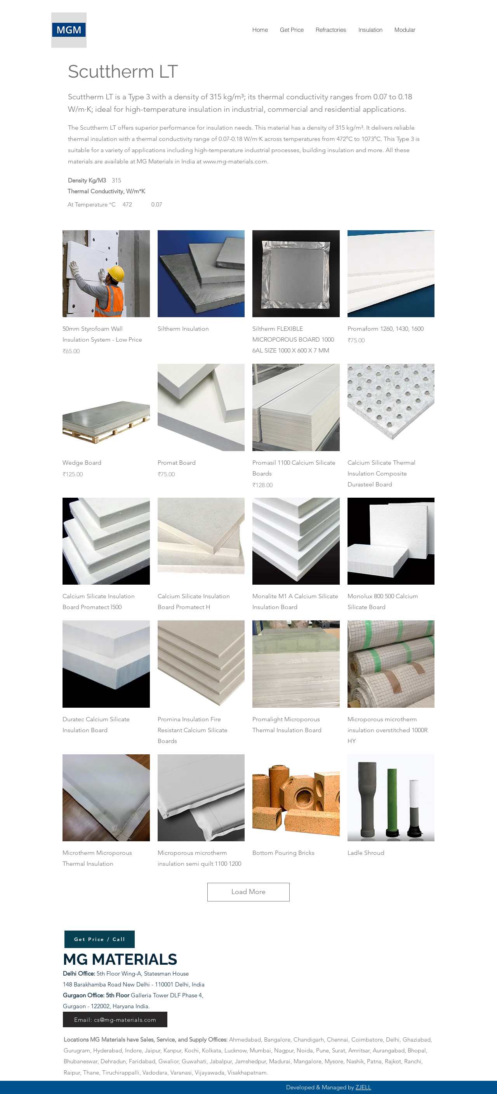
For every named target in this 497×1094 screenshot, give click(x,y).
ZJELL (363, 1087)
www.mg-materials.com (235, 161)
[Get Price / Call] (99, 939)
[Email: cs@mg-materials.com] (115, 1019)
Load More (248, 891)
